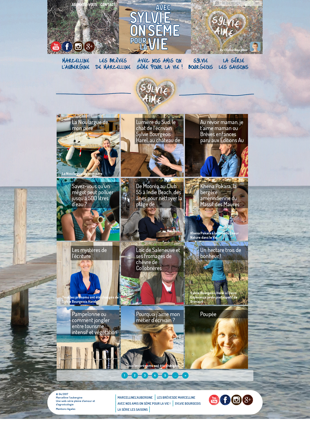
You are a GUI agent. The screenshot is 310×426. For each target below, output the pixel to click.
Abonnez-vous (84, 4)
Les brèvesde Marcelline (112, 63)
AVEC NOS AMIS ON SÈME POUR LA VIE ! (159, 63)
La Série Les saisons (233, 63)
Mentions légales (66, 416)
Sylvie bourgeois (200, 63)
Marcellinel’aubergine (75, 63)
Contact (108, 4)
